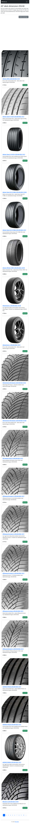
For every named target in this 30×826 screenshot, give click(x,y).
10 (23, 815)
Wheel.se (4, 2)
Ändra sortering (23, 17)
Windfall (17, 821)
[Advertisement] (15, 34)
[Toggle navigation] (26, 2)
